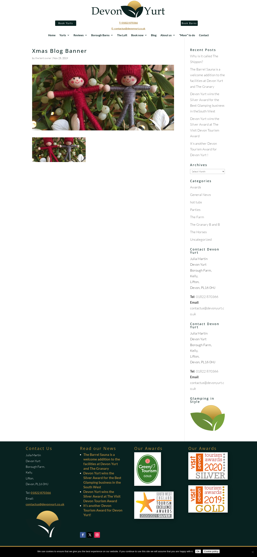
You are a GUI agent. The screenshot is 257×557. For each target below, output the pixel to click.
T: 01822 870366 (128, 22)
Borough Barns (100, 35)
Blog (154, 35)
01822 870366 (207, 297)
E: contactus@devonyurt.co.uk (128, 28)
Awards (195, 187)
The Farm (197, 217)
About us (166, 35)
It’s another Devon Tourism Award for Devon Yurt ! (203, 149)
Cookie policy (211, 551)
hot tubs (196, 202)
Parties (195, 209)
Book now (137, 35)
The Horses (198, 232)
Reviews (79, 35)
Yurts (62, 35)
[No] (252, 552)
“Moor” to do (187, 35)
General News (200, 195)
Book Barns (189, 23)
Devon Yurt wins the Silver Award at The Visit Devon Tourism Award (101, 496)
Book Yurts (65, 23)
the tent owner (43, 58)
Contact (204, 35)
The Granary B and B (205, 224)
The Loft (122, 35)
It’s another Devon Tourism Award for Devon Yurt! (102, 510)
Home (52, 35)
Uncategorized (201, 239)
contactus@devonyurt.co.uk (45, 504)
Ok (198, 551)
